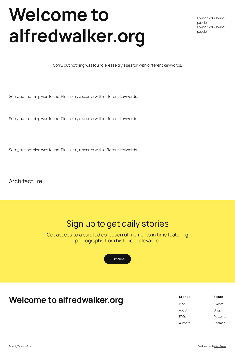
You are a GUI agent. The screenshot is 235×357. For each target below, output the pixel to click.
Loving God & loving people (210, 20)
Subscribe (117, 259)
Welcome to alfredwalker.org (77, 25)
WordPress (220, 346)
